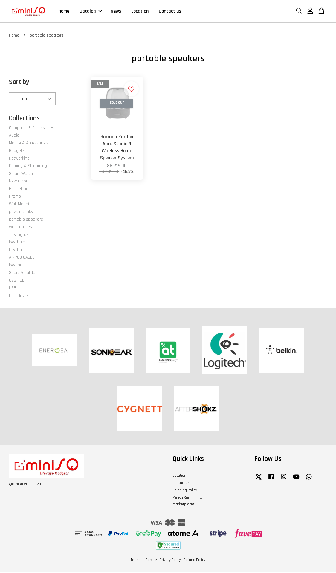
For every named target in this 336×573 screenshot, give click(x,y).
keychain (17, 243)
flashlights (18, 235)
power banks (21, 212)
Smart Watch (21, 174)
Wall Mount (19, 204)
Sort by (19, 82)
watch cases (20, 227)
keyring (15, 265)
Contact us (170, 11)
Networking (19, 158)
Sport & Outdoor (24, 273)
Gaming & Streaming (28, 166)
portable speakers (26, 220)
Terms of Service (144, 560)
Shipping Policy (184, 490)
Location (140, 11)
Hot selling (18, 189)
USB (12, 288)
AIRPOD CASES (22, 258)
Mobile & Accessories (28, 143)
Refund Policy (194, 560)
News (116, 11)
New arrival (19, 182)
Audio (14, 136)
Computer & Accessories (31, 128)
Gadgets (17, 151)
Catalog (91, 11)
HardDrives (19, 296)
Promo (15, 197)
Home (63, 11)
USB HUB (17, 281)
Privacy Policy (170, 560)
